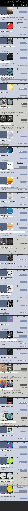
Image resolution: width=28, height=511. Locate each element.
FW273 (9, 338)
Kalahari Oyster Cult (5, 75)
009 (6, 387)
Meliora (8, 113)
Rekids (2, 29)
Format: (2, 186)
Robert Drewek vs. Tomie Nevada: (7, 231)
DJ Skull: (2, 155)
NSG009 (6, 307)
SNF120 (8, 261)
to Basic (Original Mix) (7, 376)
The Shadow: (3, 201)
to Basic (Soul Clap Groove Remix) (12, 377)
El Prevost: (3, 421)
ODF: (2, 278)
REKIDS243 (5, 29)
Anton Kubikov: (4, 216)
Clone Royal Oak (4, 493)
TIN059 (10, 292)
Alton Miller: (3, 406)
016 (6, 106)
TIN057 (10, 277)
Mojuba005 (9, 91)
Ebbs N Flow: (3, 77)
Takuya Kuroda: (4, 339)
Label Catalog (24, 106)
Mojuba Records (4, 91)
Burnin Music (3, 106)
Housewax (3, 169)
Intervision (3, 14)
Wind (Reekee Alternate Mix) (11, 130)
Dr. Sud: (2, 123)
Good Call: (3, 107)
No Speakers (3, 420)
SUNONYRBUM (12, 323)
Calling (5, 251)
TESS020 (6, 60)
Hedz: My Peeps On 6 (7, 392)
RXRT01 (5, 230)
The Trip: (2, 61)
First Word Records (4, 338)
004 (5, 122)
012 (9, 479)
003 (5, 245)
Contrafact (3, 387)
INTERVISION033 (8, 14)
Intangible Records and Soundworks (8, 199)
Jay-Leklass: (3, 140)
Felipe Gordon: (3, 46)
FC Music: (2, 481)
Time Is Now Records (5, 277)
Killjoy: (2, 293)
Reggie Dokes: (3, 388)
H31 (9, 138)
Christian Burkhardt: (4, 435)
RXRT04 (5, 433)
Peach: (2, 324)
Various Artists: (4, 357)
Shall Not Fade (3, 45)
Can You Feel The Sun (5, 323)
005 (7, 420)
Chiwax (2, 154)
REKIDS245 (5, 449)
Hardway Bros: (4, 450)
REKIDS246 (5, 464)
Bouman (2, 245)
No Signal (2, 307)
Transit (7, 112)
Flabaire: (2, 170)
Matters (12, 111)
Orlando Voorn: (4, 247)
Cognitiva (2, 122)
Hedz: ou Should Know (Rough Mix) (10, 396)
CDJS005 (5, 154)
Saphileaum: (3, 16)
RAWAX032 (5, 215)
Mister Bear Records (5, 405)
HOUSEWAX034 (8, 169)
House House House (4, 138)
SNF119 (8, 45)
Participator (14, 112)
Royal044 (9, 493)
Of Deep (4, 111)
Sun (4, 127)
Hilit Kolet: (3, 466)
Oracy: (2, 92)
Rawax (2, 215)
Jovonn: (2, 494)
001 (8, 371)
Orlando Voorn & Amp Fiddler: (6, 372)
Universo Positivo (4, 371)
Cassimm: (2, 31)
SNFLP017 (9, 356)
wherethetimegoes (4, 479)
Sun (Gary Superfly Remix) (12, 128)
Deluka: (2, 309)
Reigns (7, 393)
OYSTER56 (11, 75)
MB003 (10, 405)
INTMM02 (17, 199)
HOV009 (6, 184)
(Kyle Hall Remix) (20, 425)
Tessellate (2, 60)
